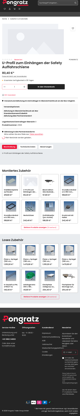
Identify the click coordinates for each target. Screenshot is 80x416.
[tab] (9, 147)
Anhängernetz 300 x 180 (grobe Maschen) (29, 286)
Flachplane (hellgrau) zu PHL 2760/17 (48, 286)
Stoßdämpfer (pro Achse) (48, 217)
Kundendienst (48, 327)
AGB (43, 340)
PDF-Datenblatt (9, 95)
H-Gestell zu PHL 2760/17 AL (11, 286)
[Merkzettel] (4, 9)
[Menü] (20, 9)
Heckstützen (28, 216)
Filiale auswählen (36, 134)
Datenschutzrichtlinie (69, 379)
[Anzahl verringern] (4, 87)
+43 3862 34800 (9, 339)
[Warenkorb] (15, 9)
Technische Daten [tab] (27, 147)
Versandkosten (72, 409)
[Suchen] (75, 3)
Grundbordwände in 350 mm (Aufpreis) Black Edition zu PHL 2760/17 (11, 217)
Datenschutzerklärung (51, 337)
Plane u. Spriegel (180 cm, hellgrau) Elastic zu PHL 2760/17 (30, 260)
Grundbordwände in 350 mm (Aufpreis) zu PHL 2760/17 (69, 191)
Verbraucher (47, 344)
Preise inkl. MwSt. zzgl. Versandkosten (14, 76)
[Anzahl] (14, 87)
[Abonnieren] (76, 352)
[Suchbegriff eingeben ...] (55, 3)
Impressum (46, 333)
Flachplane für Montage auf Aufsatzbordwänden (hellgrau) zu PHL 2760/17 (68, 286)
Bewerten (18, 60)
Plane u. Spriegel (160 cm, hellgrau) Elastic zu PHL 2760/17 (11, 260)
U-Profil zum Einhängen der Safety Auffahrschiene (29, 191)
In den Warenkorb (46, 87)
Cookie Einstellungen (47, 353)
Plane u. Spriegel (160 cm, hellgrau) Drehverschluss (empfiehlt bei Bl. (49, 260)
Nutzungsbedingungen (70, 383)
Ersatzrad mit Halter (67, 217)
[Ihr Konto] (10, 9)
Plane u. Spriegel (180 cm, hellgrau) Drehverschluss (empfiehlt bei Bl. (69, 260)
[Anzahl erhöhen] (24, 87)
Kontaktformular (8, 346)
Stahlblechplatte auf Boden (11, 191)
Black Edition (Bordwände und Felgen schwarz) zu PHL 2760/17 (49, 191)
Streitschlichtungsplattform (53, 348)
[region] (40, 39)
